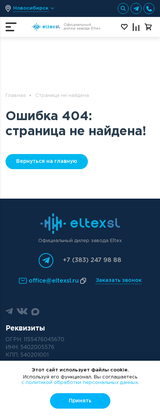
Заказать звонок (119, 280)
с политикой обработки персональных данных (79, 383)
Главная (16, 96)
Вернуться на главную (46, 161)
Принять (80, 401)
